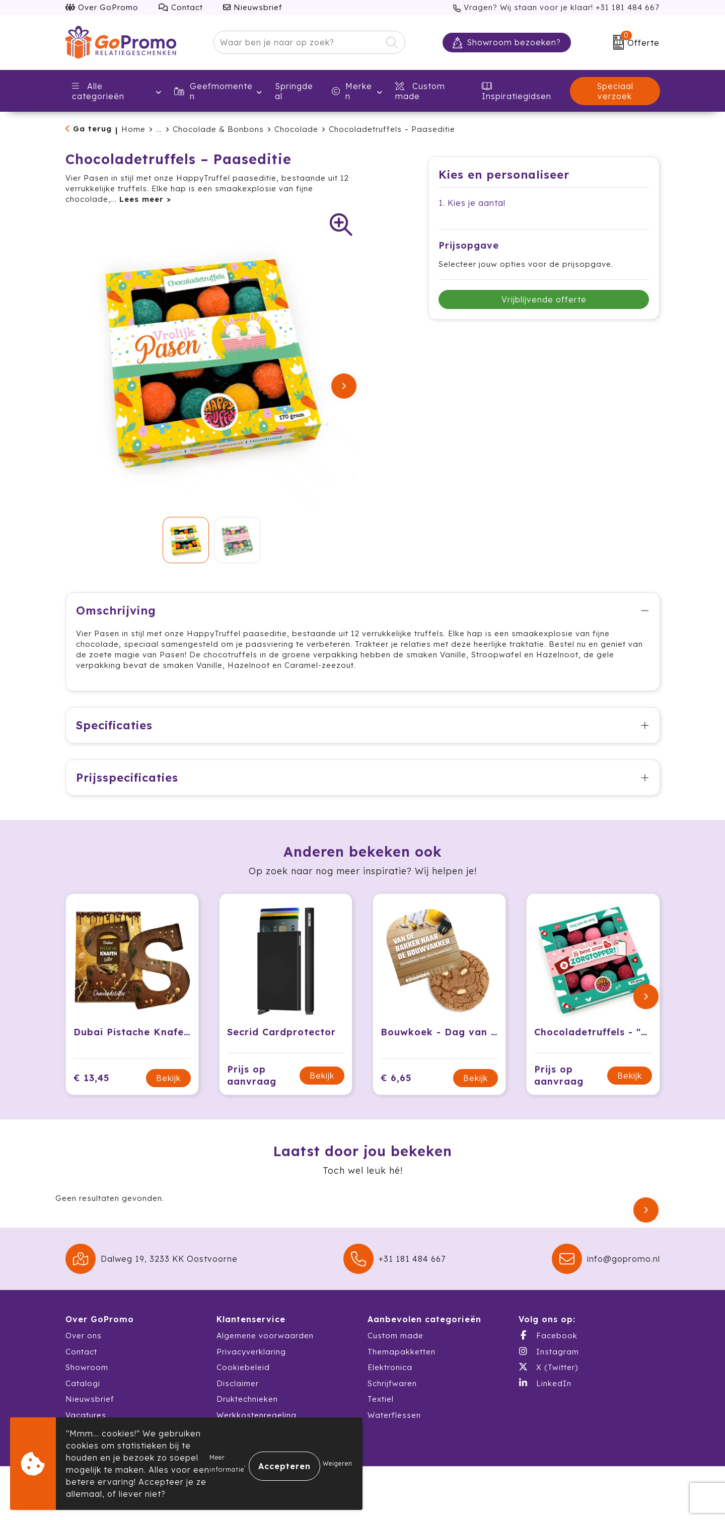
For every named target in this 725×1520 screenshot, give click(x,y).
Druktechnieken (247, 1409)
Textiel (381, 1409)
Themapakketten (402, 1362)
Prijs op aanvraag (251, 1085)
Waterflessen (394, 1425)
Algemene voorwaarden (265, 1346)
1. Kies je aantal (472, 203)
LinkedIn (545, 1394)
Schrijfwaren (392, 1394)
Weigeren (337, 1463)
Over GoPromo (101, 7)
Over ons (83, 1346)
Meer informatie (226, 1463)
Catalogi (82, 1394)
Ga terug (92, 128)
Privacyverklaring (251, 1362)
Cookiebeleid (243, 1378)
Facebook (548, 1346)
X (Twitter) (548, 1378)
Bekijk (168, 1089)
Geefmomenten (213, 91)
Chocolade (296, 129)
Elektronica (390, 1378)
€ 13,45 (92, 1088)
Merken (352, 91)
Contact (181, 7)
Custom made (395, 1346)
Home (133, 129)
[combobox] (298, 42)
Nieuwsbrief (252, 7)
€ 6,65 (396, 1088)
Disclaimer (237, 1394)
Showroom (86, 1378)
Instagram (549, 1362)
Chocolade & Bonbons (218, 129)
